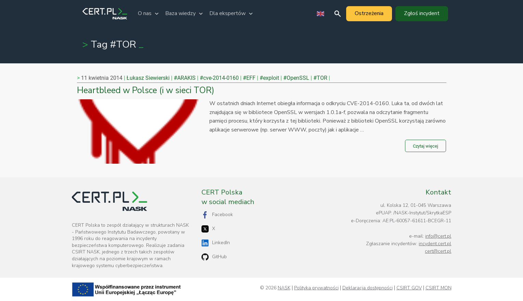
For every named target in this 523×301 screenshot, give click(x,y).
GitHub (214, 257)
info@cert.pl (438, 236)
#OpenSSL (296, 78)
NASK (284, 288)
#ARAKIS (185, 78)
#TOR (320, 78)
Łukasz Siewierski (148, 78)
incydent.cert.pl (435, 243)
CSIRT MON (439, 288)
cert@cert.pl (438, 251)
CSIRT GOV (409, 288)
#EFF (249, 78)
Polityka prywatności (316, 288)
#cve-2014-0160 (219, 78)
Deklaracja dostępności (367, 288)
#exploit (269, 78)
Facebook (217, 214)
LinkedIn (215, 243)
